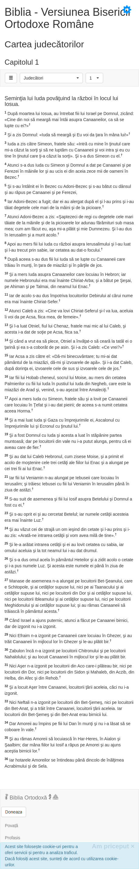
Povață (11, 825)
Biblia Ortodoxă (31, 797)
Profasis (12, 837)
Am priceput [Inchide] (113, 846)
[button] (51, 78)
